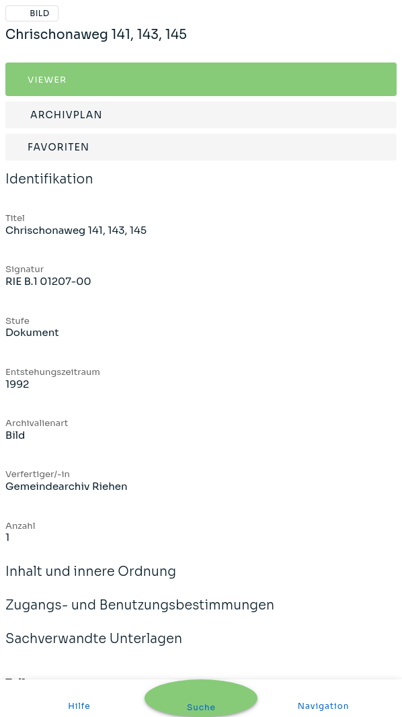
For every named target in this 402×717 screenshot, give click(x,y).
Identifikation (49, 188)
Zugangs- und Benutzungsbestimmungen (139, 614)
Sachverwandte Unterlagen (93, 648)
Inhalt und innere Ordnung (90, 580)
